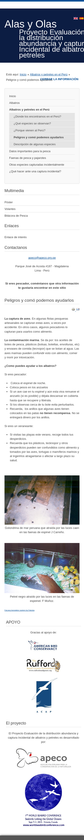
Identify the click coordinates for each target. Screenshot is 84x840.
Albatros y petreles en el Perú (48, 74)
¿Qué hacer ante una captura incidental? (35, 171)
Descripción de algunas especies (35, 144)
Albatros (14, 103)
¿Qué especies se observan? (32, 123)
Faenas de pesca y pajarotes (27, 158)
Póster (8, 202)
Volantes (9, 209)
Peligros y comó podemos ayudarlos (39, 137)
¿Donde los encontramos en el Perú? (37, 116)
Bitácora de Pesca (16, 215)
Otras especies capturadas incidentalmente (36, 164)
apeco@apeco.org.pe (42, 257)
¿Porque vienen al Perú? (29, 130)
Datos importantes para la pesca (29, 151)
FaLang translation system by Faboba (19, 610)
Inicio (23, 74)
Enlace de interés (15, 237)
